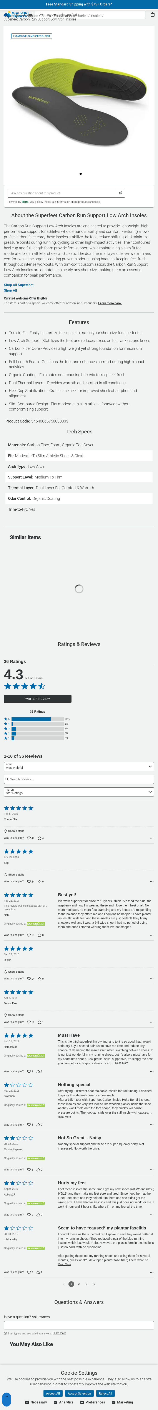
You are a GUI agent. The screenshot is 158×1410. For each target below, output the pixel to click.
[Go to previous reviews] (64, 1290)
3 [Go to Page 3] (86, 1290)
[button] (38, 719)
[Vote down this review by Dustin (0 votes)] (41, 983)
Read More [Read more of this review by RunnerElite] (134, 829)
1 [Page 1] (71, 1290)
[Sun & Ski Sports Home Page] (15, 14)
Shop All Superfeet (18, 285)
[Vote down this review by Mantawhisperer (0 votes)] (39, 1175)
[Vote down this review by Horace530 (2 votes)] (39, 1077)
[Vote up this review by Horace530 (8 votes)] (30, 1077)
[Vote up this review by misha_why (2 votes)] (30, 1278)
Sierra (25, 202)
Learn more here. (110, 303)
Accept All (53, 1393)
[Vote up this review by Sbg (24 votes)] (30, 884)
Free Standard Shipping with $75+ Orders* (79, 4)
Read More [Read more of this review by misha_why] (64, 1270)
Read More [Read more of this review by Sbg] (129, 874)
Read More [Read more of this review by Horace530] (121, 1069)
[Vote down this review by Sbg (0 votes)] (41, 884)
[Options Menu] (151, 839)
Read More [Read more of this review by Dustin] (136, 972)
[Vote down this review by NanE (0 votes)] (41, 938)
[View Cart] (153, 14)
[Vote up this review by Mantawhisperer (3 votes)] (30, 1175)
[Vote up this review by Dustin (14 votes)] (30, 983)
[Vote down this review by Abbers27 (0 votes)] (39, 1221)
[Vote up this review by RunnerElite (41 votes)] (30, 839)
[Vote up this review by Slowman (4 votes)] (30, 1130)
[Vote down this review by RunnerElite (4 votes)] (41, 839)
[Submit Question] (120, 193)
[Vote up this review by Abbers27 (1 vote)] (30, 1221)
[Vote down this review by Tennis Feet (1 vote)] (41, 1028)
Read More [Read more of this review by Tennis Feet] (120, 1017)
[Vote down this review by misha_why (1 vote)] (39, 1278)
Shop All (10, 290)
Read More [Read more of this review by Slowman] (64, 1122)
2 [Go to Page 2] (79, 1290)
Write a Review (37, 698)
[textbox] (79, 1331)
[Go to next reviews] (94, 1290)
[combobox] (79, 766)
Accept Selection (79, 1393)
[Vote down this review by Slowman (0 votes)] (39, 1130)
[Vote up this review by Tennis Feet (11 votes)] (30, 1028)
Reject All (105, 1393)
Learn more (59, 1339)
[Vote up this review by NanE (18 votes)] (30, 938)
